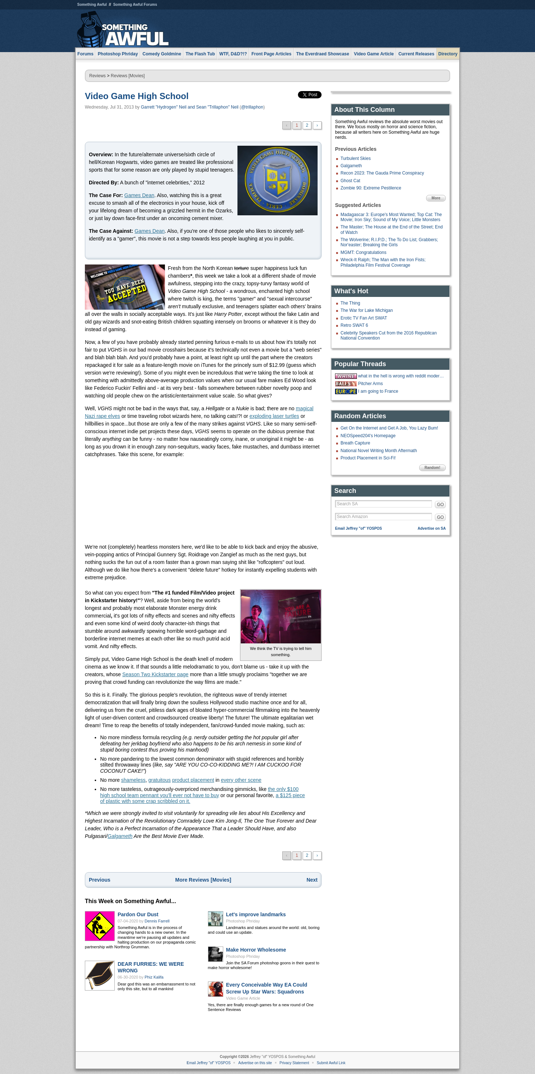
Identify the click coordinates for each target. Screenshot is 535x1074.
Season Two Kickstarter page (155, 674)
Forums (86, 53)
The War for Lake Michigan (367, 310)
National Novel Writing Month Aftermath (379, 450)
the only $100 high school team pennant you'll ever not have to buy (199, 792)
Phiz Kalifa (154, 977)
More (436, 198)
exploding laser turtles (274, 416)
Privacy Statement (294, 1063)
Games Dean (139, 195)
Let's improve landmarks (256, 914)
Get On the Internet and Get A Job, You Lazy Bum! (389, 428)
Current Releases (416, 53)
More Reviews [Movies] (203, 880)
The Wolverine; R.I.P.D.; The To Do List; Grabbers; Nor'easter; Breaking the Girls (389, 242)
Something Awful (92, 5)
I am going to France (378, 391)
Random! (432, 468)
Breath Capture (355, 443)
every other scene (241, 780)
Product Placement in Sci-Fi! (368, 457)
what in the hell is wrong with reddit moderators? (401, 376)
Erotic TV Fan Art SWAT (364, 318)
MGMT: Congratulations (363, 252)
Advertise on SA (432, 528)
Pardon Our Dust (138, 914)
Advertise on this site (255, 1063)
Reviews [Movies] (128, 75)
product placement (193, 780)
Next (312, 880)
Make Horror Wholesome (256, 950)
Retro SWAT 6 (354, 325)
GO (440, 504)
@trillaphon (252, 107)
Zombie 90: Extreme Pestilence (371, 188)
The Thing (350, 303)
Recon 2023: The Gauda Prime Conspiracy (382, 173)
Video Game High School (137, 96)
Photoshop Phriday (243, 921)
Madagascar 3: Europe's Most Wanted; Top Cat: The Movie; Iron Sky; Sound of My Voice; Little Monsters (391, 217)
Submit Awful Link (331, 1063)
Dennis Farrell (157, 921)
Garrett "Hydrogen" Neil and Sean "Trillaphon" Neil (190, 107)
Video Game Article (243, 998)
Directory (448, 53)
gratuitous (159, 780)
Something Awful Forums (135, 5)
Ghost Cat (350, 180)
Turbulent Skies (356, 158)
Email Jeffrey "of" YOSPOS (358, 528)
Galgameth (119, 836)
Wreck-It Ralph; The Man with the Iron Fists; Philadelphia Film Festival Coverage (383, 262)
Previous (99, 880)
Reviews (97, 75)
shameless (133, 780)
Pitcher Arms (370, 383)
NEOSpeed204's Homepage (368, 435)
